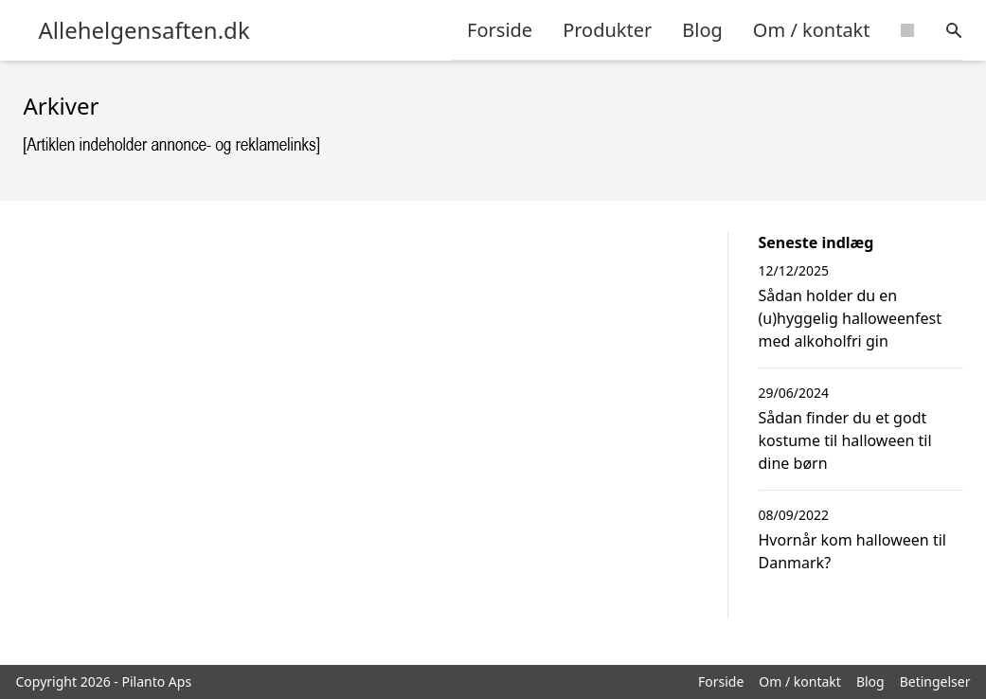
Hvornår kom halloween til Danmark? (852, 551)
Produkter (607, 30)
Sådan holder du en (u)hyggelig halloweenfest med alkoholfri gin (850, 318)
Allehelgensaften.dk (144, 30)
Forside (499, 30)
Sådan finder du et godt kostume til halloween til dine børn (845, 440)
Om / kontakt (811, 30)
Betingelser (935, 681)
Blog (702, 30)
